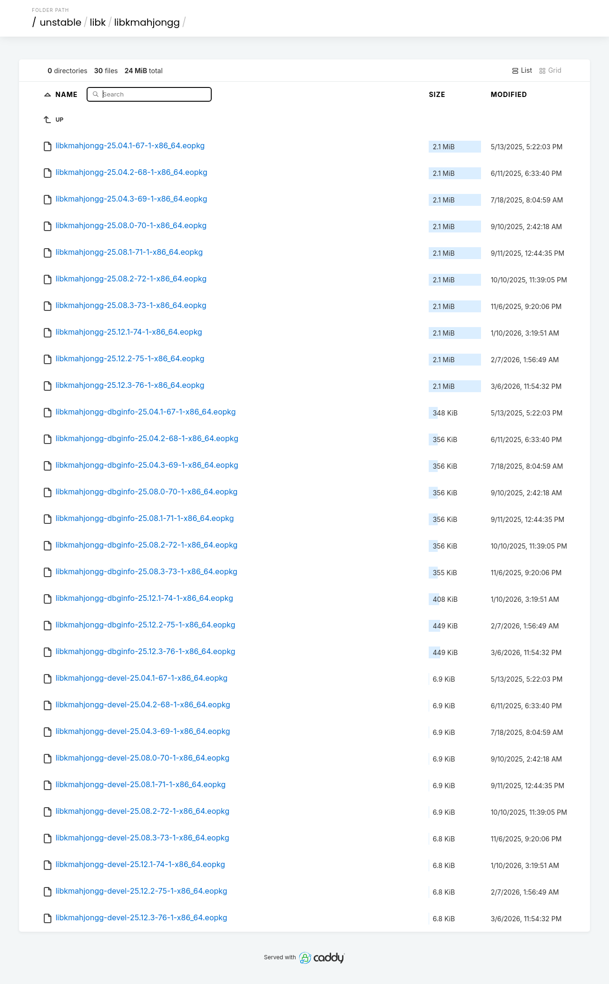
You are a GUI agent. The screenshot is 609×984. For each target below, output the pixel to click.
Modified (509, 94)
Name (68, 94)
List (521, 70)
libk (98, 22)
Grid (550, 70)
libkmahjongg (147, 22)
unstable (61, 22)
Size (437, 94)
